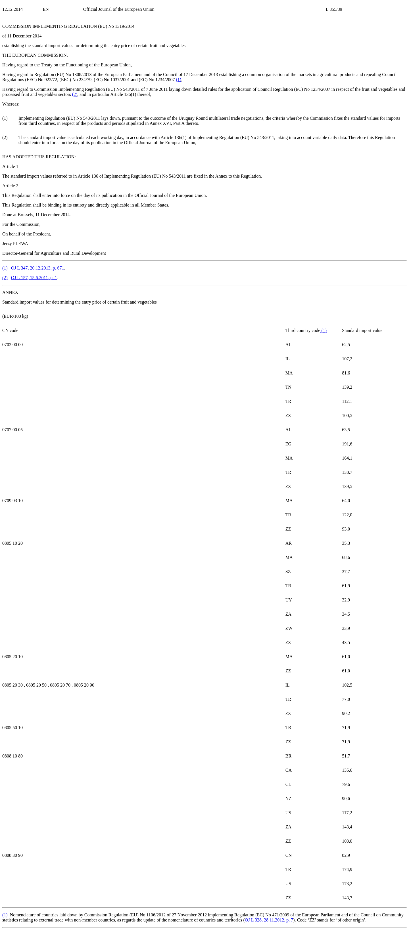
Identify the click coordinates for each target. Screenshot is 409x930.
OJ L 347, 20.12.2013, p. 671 (37, 268)
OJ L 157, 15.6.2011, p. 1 (34, 277)
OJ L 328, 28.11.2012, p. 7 (269, 920)
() (178, 79)
